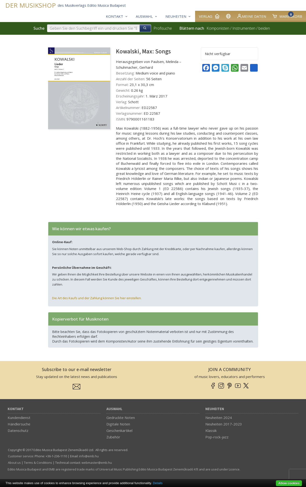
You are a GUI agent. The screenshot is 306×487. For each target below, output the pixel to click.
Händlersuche (19, 424)
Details (158, 483)
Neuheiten (214, 409)
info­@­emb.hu (89, 456)
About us (14, 462)
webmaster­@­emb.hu (97, 462)
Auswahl (114, 409)
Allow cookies (289, 483)
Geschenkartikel (119, 430)
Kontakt (16, 409)
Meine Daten (251, 16)
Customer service (20, 456)
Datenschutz (18, 430)
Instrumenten (243, 28)
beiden (264, 28)
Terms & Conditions (38, 462)
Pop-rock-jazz (217, 437)
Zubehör (113, 437)
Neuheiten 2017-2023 (223, 424)
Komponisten (218, 28)
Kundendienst (19, 417)
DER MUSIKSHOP (30, 5)
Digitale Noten (118, 424)
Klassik (211, 430)
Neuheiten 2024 (218, 417)
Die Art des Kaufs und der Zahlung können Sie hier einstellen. (97, 298)
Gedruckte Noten (120, 417)
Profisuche (162, 28)
